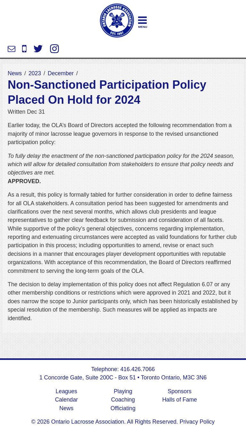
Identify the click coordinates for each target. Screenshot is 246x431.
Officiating (123, 408)
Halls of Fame (179, 399)
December (61, 73)
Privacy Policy (196, 422)
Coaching (123, 399)
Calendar (66, 399)
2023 (35, 73)
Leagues (67, 391)
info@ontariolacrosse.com (11, 49)
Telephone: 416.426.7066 (123, 369)
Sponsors (179, 391)
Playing (123, 391)
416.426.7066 (24, 49)
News (15, 73)
